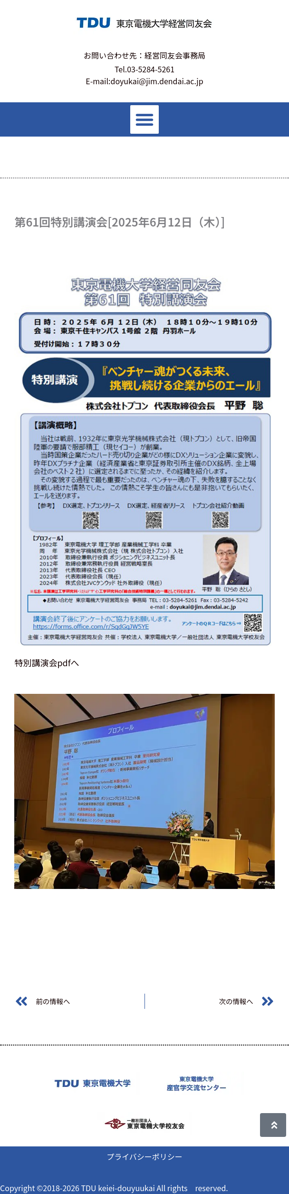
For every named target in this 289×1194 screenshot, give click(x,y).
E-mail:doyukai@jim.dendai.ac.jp (144, 81)
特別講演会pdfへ (46, 662)
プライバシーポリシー (144, 1156)
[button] (144, 119)
